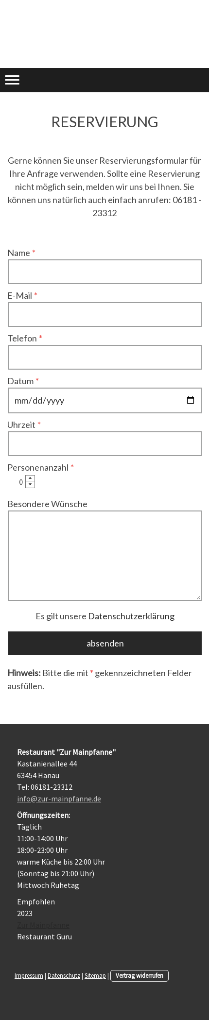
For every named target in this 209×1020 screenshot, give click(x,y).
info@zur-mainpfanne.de (59, 798)
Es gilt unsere (104, 616)
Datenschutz (64, 975)
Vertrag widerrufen (139, 975)
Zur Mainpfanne (43, 925)
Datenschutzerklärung (131, 616)
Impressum (29, 975)
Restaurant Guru (44, 936)
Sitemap (95, 975)
